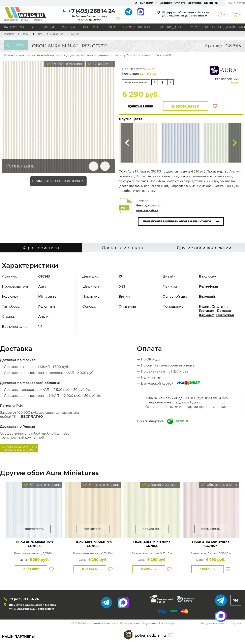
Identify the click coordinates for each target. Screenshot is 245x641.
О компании (143, 3)
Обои (25, 33)
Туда (234, 144)
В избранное (215, 106)
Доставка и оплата (122, 248)
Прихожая (225, 316)
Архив (236, 624)
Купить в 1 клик (140, 106)
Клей (111, 27)
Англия (44, 317)
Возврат (166, 3)
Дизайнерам (234, 27)
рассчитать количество (140, 82)
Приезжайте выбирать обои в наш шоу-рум (177, 222)
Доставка (195, 3)
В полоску (207, 277)
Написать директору (135, 18)
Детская (224, 312)
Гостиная (206, 312)
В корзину (184, 106)
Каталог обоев (17, 27)
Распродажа (170, 27)
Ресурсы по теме (212, 624)
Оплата (179, 3)
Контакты (211, 3)
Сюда (127, 144)
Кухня (204, 307)
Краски (48, 27)
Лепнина (91, 27)
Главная (9, 33)
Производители (137, 27)
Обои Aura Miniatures (34, 545)
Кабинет (206, 316)
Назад (15, 46)
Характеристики (41, 248)
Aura (39, 33)
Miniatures (56, 33)
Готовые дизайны (205, 27)
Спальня (219, 307)
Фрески (68, 27)
